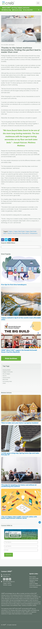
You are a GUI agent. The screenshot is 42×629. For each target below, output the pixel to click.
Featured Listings (17, 9)
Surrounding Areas (7, 381)
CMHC (4, 383)
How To (4, 375)
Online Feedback (33, 587)
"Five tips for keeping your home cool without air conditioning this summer (19, 485)
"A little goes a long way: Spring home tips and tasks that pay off (20, 454)
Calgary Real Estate (19, 231)
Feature (10, 233)
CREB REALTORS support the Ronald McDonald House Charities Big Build (19, 351)
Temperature (33, 233)
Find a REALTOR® (28, 9)
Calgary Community (8, 371)
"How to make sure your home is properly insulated (19, 423)
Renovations (25, 233)
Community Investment (35, 585)
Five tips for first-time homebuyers (13, 284)
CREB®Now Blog (6, 9)
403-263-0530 (6, 574)
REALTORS (5, 379)
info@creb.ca (6, 576)
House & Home (17, 233)
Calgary (10, 231)
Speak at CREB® (33, 583)
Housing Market (6, 370)
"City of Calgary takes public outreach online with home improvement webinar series (19, 517)
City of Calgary (6, 373)
